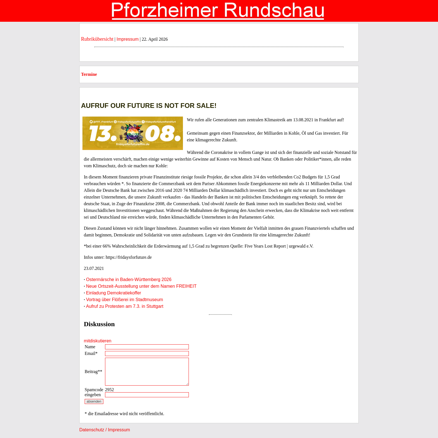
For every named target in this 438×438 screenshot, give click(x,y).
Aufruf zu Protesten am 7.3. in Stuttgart (124, 306)
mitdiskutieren (97, 340)
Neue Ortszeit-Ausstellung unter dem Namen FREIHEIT (141, 286)
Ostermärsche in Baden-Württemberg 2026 (129, 279)
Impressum (127, 39)
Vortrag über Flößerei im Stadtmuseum (124, 299)
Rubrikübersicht (97, 39)
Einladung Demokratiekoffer (113, 293)
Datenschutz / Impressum (104, 429)
